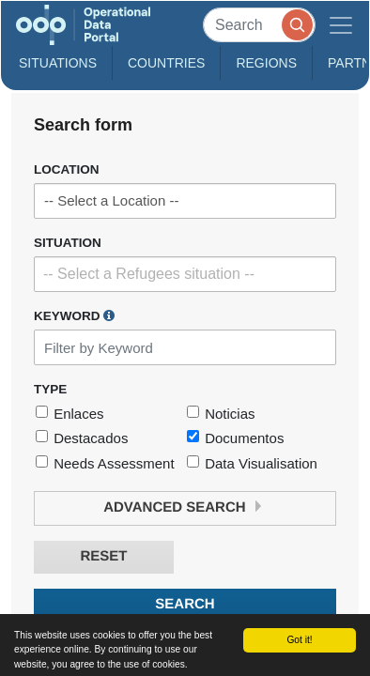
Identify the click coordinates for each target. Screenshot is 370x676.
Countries (166, 62)
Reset (103, 556)
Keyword (74, 315)
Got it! (299, 640)
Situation (67, 243)
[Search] (259, 25)
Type (50, 389)
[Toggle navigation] (341, 25)
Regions (266, 62)
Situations (58, 62)
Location (67, 169)
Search (184, 604)
